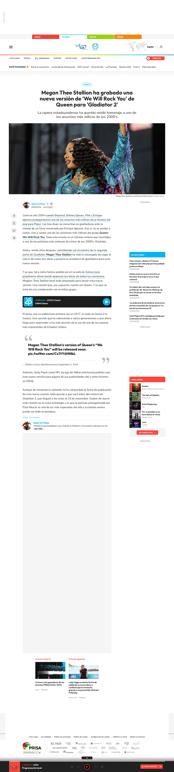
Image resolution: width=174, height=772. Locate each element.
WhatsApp (14, 230)
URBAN (120, 37)
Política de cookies (81, 737)
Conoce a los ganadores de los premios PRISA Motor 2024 (49, 683)
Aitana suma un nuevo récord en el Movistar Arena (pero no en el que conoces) (144, 277)
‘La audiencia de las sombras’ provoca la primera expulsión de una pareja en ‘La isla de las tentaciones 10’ (146, 306)
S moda (104, 751)
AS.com (116, 743)
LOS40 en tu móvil (120, 737)
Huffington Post (59, 747)
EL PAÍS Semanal (113, 747)
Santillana (81, 743)
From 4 (136, 67)
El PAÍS (56, 743)
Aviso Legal (33, 737)
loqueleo (116, 751)
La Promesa (111, 67)
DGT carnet (83, 67)
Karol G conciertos (40, 67)
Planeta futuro (123, 747)
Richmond (54, 751)
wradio (82, 747)
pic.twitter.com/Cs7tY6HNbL (52, 353)
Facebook (14, 215)
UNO (74, 747)
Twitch (98, 708)
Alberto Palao (38, 203)
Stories (103, 708)
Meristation (129, 751)
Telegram (14, 237)
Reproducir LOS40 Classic (106, 302)
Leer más (38, 429)
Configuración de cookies (100, 737)
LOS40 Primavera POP (90, 58)
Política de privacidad (62, 737)
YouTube (81, 708)
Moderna (67, 751)
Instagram (71, 708)
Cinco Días (93, 747)
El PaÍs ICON (92, 751)
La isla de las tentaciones (63, 67)
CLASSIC (66, 37)
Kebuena (133, 747)
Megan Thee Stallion (31, 417)
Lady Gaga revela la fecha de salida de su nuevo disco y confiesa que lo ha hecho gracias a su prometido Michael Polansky (84, 687)
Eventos (57, 58)
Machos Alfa (125, 67)
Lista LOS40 (15, 58)
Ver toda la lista (146, 432)
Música (27, 58)
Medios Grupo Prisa (31, 752)
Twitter (14, 223)
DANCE (92, 37)
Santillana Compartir (96, 743)
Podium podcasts (81, 751)
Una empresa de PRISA (32, 746)
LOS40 (37, 37)
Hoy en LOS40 (71, 58)
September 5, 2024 (68, 364)
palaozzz (47, 203)
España (150, 47)
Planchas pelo (149, 67)
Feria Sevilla (97, 67)
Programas (44, 58)
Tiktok (76, 708)
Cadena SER (108, 743)
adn (125, 743)
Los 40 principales (69, 743)
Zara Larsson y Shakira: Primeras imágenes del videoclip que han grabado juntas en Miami (146, 264)
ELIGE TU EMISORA (150, 766)
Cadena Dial (103, 747)
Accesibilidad (46, 737)
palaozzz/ (51, 203)
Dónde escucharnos (137, 737)
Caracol (135, 743)
